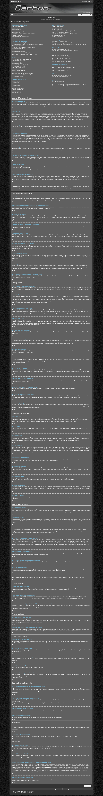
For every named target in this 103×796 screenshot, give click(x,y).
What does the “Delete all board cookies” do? (22, 38)
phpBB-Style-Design (28, 792)
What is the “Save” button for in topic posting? (22, 73)
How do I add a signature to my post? (20, 62)
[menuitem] (19, 1)
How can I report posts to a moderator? (21, 72)
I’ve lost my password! (17, 35)
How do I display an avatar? (18, 51)
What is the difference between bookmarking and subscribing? (66, 66)
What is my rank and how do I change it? (21, 53)
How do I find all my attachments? (60, 76)
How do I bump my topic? (18, 76)
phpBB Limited (53, 746)
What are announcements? (18, 88)
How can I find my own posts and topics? (61, 61)
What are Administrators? (58, 26)
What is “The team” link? (57, 36)
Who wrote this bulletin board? (59, 81)
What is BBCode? (16, 81)
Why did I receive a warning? (18, 70)
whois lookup (38, 765)
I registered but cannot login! (18, 30)
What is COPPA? (16, 28)
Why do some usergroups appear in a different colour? (64, 33)
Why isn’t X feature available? (59, 83)
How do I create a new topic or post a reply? (22, 59)
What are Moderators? (57, 28)
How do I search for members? (59, 59)
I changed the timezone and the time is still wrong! (23, 47)
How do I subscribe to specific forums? (61, 69)
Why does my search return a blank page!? (62, 58)
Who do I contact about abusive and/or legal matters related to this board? (69, 84)
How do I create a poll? (17, 63)
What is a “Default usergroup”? (59, 35)
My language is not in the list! (18, 48)
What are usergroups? (57, 29)
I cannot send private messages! (59, 41)
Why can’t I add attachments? (18, 69)
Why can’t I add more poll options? (20, 65)
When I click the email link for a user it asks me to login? (24, 54)
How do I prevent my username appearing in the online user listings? (27, 44)
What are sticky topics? (17, 89)
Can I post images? (16, 85)
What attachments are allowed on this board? (62, 75)
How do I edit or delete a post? (19, 60)
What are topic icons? (17, 92)
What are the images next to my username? (22, 50)
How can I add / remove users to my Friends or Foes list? (65, 50)
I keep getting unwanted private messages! (62, 43)
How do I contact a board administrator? (61, 85)
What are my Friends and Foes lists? (60, 49)
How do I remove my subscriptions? (60, 70)
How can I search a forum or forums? (60, 55)
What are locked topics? (17, 91)
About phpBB (38, 748)
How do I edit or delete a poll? (19, 66)
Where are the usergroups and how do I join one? (63, 30)
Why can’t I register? (16, 29)
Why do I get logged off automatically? (20, 36)
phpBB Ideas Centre (79, 755)
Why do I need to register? (18, 26)
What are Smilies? (16, 84)
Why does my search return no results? (61, 57)
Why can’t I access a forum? (18, 67)
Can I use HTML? (16, 82)
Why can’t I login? (16, 32)
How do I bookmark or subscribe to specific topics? (63, 67)
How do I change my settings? (19, 43)
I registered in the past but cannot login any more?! (23, 33)
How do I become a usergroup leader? (61, 32)
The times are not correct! (18, 45)
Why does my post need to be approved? (21, 74)
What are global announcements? (19, 86)
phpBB (85, 236)
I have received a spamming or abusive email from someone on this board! (69, 44)
